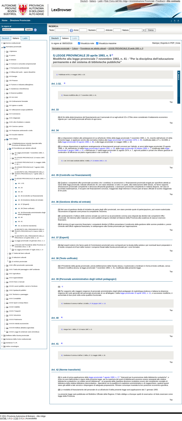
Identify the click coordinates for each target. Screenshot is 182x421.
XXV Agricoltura (14, 273)
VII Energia (13, 76)
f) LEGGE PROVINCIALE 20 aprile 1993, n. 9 (30, 179)
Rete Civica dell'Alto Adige (116, 1)
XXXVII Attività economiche (19, 323)
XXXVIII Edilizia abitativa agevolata (21, 328)
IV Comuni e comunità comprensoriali (22, 64)
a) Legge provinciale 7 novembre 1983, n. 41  (29, 153)
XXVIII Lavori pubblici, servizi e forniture (23, 286)
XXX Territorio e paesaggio (18, 294)
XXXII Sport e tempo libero (18, 303)
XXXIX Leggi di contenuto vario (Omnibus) (24, 332)
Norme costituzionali (13, 43)
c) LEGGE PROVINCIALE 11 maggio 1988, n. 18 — (30, 163)
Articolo (109, 30)
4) (62, 286)
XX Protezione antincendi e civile (21, 130)
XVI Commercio (14, 114)
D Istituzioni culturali (19, 257)
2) (64, 83)
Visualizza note (87, 43)
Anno (76, 30)
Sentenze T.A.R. (12, 343)
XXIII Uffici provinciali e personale (21, 265)
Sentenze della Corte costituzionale (18, 339)
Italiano (93, 1)
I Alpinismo (13, 51)
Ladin (100, 1)
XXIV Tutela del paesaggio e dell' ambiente (24, 269)
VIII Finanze (13, 80)
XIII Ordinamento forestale (18, 101)
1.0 (5, 418)
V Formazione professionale (19, 68)
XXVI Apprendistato (16, 278)
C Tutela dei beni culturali (21, 253)
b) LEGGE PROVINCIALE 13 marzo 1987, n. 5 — (30, 158)
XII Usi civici (13, 97)
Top (171, 102)
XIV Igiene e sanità (16, 105)
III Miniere (12, 60)
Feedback (160, 1)
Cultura (75, 48)
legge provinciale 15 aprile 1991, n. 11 (135, 293)
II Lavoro (12, 55)
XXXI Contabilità (15, 298)
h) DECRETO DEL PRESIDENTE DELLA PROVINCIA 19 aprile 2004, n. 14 (29, 237)
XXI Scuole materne (16, 134)
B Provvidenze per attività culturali (24, 148)
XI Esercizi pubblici (16, 93)
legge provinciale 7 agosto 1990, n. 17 (104, 377)
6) (61, 343)
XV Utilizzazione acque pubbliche (21, 110)
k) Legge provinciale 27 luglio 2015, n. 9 (29, 250)
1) (112, 55)
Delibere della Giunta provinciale (17, 335)
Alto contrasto (173, 1)
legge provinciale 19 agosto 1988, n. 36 (78, 142)
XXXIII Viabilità (14, 307)
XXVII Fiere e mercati (16, 282)
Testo (51, 30)
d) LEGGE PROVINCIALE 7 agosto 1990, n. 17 (29, 168)
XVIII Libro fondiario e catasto (19, 122)
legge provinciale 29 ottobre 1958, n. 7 (135, 148)
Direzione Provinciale (20, 20)
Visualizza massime (107, 43)
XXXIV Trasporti (14, 311)
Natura (125, 30)
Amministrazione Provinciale (142, 1)
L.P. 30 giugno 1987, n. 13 (97, 303)
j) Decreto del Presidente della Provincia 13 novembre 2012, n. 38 (30, 246)
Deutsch (84, 1)
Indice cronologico (12, 346)
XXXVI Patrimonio (15, 319)
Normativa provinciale (61, 48)
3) (110, 152)
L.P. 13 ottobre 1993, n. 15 (98, 161)
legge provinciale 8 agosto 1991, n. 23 (99, 148)
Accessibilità (31, 418)
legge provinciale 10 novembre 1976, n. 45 (125, 140)
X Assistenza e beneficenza (19, 89)
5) (61, 317)
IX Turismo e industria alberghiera (21, 84)
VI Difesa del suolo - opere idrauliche (22, 72)
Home (4, 20)
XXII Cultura (13, 139)
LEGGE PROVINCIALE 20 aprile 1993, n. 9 (125, 48)
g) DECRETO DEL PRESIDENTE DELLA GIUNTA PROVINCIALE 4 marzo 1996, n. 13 (29, 231)
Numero (91, 30)
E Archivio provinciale (19, 261)
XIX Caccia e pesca (16, 126)
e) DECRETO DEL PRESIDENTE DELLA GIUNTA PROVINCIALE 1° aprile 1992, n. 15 (29, 173)
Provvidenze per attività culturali (93, 48)
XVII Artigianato (14, 118)
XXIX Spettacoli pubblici (17, 290)
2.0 (18, 418)
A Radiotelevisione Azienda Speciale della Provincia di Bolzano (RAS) (27, 144)
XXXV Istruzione (15, 315)
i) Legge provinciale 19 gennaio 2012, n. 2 (30, 241)
